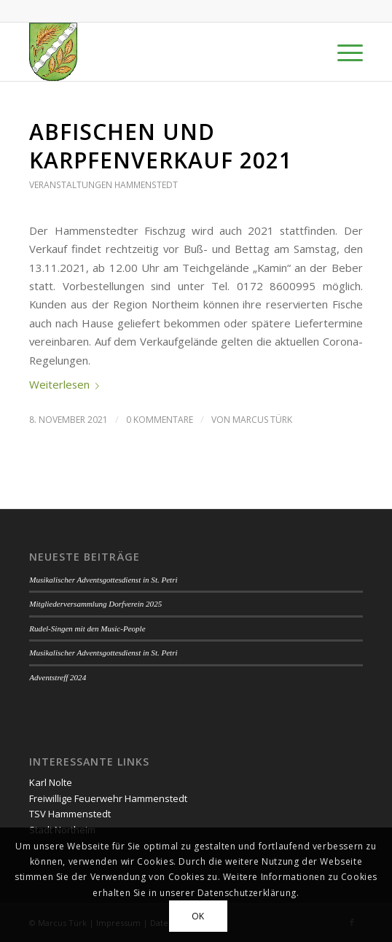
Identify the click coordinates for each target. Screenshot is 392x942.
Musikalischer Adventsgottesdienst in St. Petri (103, 579)
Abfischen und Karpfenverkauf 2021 (160, 146)
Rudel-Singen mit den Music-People (87, 628)
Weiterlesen (67, 384)
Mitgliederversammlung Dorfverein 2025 (95, 603)
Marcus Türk (262, 419)
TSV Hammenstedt (70, 813)
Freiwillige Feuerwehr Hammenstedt (108, 798)
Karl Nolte (50, 782)
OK (198, 916)
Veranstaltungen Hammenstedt (103, 185)
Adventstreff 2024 (57, 677)
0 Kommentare (159, 419)
